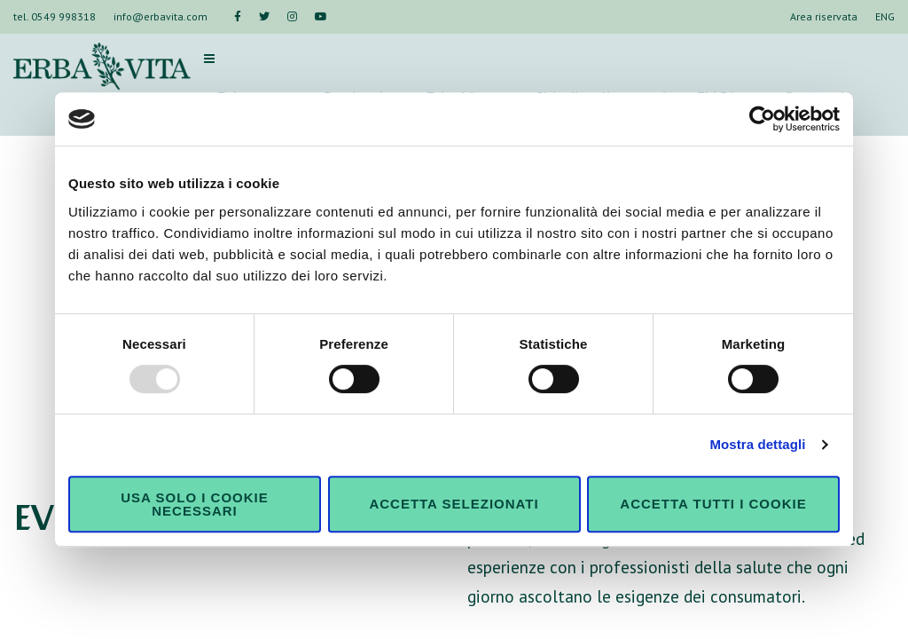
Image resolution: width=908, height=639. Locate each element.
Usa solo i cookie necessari (194, 504)
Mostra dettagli (757, 444)
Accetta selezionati (453, 503)
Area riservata (823, 16)
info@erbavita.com (160, 16)
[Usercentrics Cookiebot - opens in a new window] (762, 119)
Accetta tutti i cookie (713, 503)
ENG (885, 16)
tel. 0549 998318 (54, 16)
